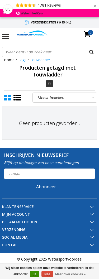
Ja (34, 274)
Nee (47, 274)
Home (9, 59)
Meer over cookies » (70, 274)
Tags (22, 59)
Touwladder (40, 59)
